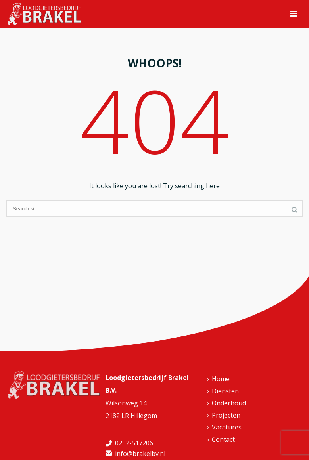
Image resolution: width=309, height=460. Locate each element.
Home (218, 378)
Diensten (223, 391)
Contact (221, 439)
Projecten (223, 415)
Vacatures (224, 427)
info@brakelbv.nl (140, 453)
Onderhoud (226, 403)
